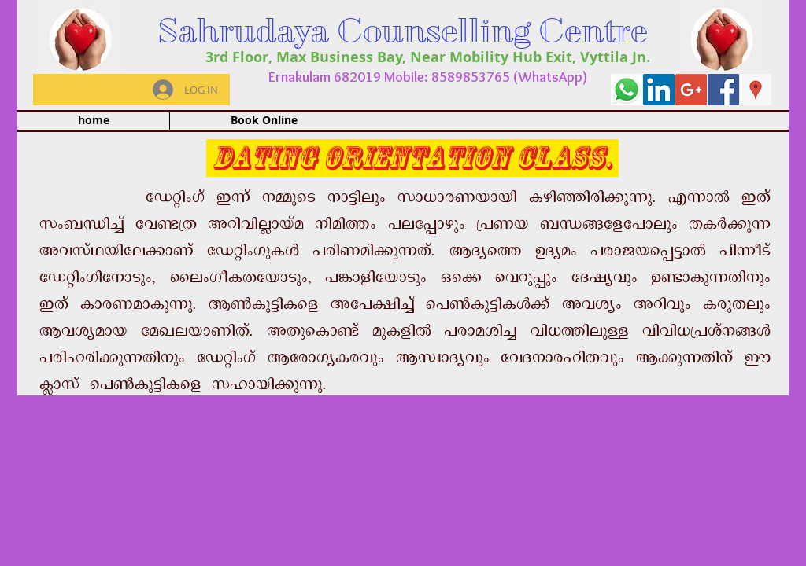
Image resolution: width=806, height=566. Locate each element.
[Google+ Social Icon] (691, 89)
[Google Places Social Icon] (755, 89)
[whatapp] (626, 89)
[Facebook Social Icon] (723, 89)
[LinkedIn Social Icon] (659, 89)
